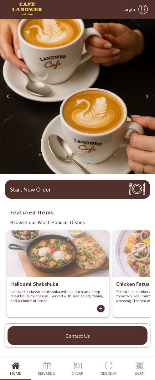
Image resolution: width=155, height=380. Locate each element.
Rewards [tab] (46, 368)
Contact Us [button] (77, 336)
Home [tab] (15, 368)
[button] (136, 9)
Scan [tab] (139, 368)
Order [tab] (77, 368)
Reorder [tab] (108, 368)
